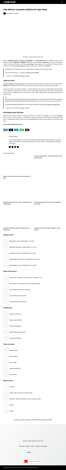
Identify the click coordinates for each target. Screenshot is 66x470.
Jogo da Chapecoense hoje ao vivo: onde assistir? (20, 289)
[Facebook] (5, 130)
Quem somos (22, 446)
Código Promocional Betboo (15, 326)
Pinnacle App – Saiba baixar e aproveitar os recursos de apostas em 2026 (25, 398)
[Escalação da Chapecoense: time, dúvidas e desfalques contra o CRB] (48, 190)
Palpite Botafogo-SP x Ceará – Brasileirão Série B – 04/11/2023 (22, 265)
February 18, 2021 (25, 76)
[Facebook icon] (10, 147)
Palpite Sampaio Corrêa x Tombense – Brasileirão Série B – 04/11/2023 (24, 259)
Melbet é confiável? (13, 356)
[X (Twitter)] (11, 130)
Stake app (11, 404)
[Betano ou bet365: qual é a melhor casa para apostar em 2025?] (17, 164)
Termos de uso (43, 446)
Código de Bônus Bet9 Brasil (15, 338)
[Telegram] (16, 130)
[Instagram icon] (16, 147)
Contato (27, 446)
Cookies (38, 446)
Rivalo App (11, 411)
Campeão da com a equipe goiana (13, 83)
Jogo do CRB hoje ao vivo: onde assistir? (18, 295)
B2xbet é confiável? (13, 350)
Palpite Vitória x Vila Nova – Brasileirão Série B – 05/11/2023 (22, 253)
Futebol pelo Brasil (25, 419)
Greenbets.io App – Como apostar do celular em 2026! (20, 392)
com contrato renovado (19, 66)
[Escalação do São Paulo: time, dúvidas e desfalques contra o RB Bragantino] (17, 190)
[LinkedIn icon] (13, 147)
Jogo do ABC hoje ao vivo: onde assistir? (18, 301)
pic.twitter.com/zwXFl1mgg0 (53, 104)
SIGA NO (29, 452)
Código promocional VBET (15, 368)
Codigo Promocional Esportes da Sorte (17, 332)
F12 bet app (11, 386)
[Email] (27, 130)
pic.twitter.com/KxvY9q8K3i (32, 72)
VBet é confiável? (13, 374)
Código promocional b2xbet (15, 314)
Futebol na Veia (17, 419)
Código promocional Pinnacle (15, 320)
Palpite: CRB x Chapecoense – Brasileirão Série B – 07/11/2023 (22, 247)
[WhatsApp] (22, 130)
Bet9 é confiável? (13, 362)
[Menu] (62, 2)
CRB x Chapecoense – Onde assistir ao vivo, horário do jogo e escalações (24, 283)
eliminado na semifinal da (20, 60)
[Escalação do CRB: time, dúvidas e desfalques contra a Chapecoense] (17, 216)
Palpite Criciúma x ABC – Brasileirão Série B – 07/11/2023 (21, 241)
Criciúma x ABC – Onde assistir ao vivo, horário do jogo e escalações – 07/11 (25, 277)
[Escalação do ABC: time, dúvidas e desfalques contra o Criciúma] (48, 216)
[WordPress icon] (19, 147)
